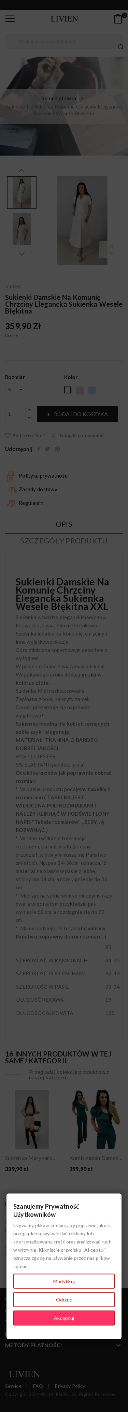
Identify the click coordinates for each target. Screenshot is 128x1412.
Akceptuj (64, 1318)
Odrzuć (64, 1299)
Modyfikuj (64, 1281)
